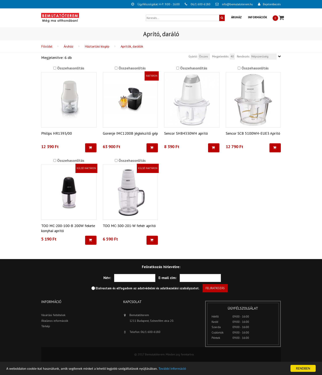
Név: (107, 277)
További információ (172, 368)
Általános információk (54, 321)
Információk (257, 17)
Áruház (236, 17)
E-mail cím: (167, 277)
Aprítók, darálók (132, 46)
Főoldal (46, 46)
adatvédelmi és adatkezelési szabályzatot (168, 288)
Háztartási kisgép (97, 46)
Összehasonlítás (70, 68)
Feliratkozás (215, 288)
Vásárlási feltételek (53, 315)
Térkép (45, 326)
